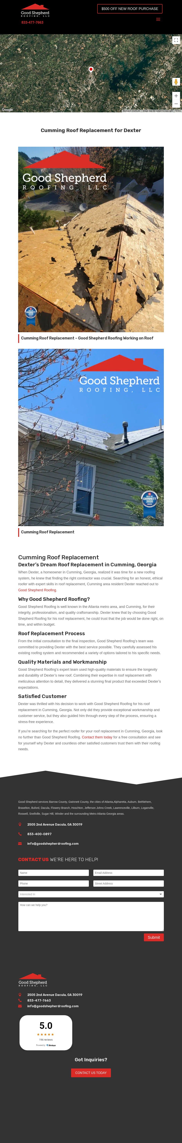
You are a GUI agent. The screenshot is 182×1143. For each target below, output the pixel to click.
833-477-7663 (39, 1000)
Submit (154, 937)
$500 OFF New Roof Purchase (130, 9)
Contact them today (97, 737)
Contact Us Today (91, 1073)
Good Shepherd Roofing (37, 590)
